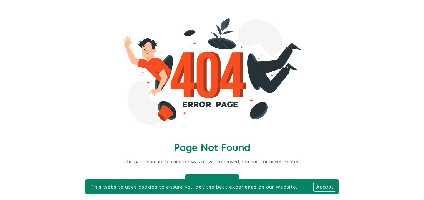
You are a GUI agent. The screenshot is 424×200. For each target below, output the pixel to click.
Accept (324, 187)
